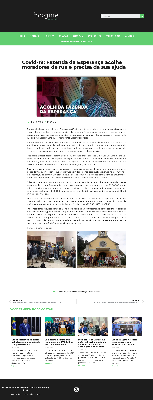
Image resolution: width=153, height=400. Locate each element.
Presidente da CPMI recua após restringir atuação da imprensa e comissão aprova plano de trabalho (92, 343)
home (22, 36)
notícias (35, 36)
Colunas (63, 36)
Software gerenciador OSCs (76, 41)
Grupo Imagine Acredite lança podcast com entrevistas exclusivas (124, 342)
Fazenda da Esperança (77, 292)
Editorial (78, 36)
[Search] (142, 16)
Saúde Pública (94, 292)
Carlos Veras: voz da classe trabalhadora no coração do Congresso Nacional (25, 342)
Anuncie (129, 36)
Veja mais (14, 366)
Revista (50, 36)
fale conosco (113, 36)
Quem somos (94, 36)
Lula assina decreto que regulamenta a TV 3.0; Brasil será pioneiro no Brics (59, 342)
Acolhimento (61, 292)
